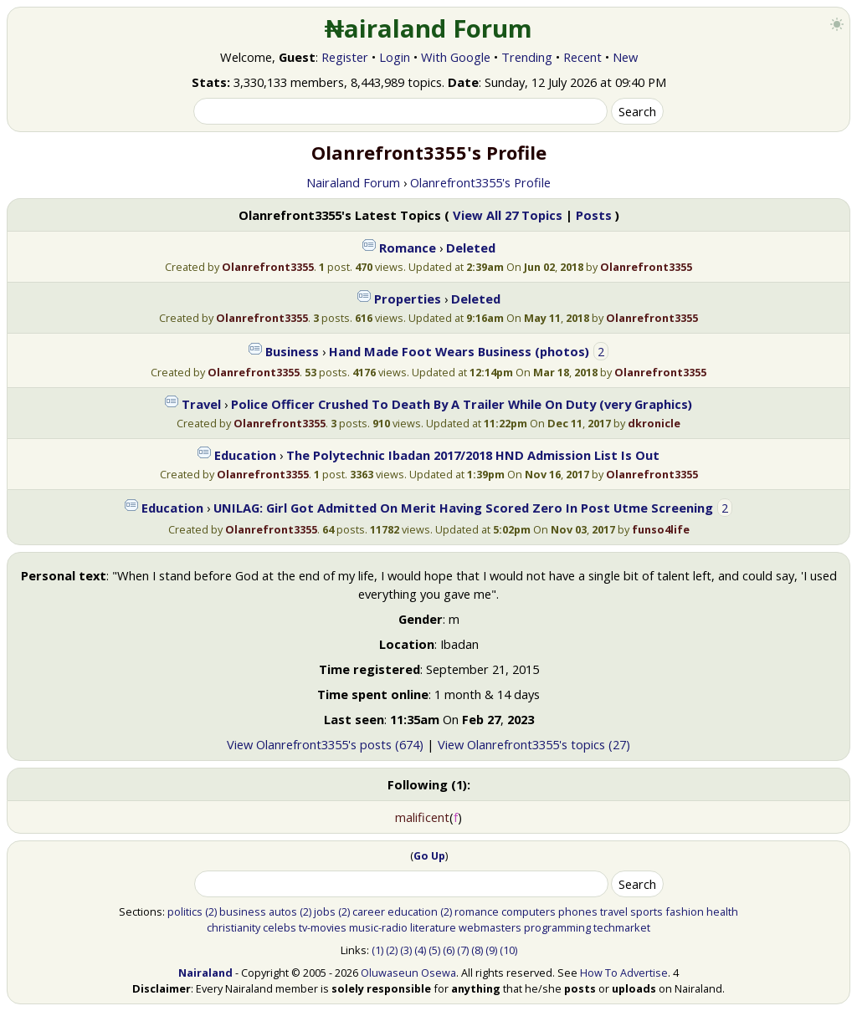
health (722, 911)
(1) (377, 949)
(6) (448, 949)
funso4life (661, 529)
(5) (434, 949)
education (412, 911)
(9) (491, 949)
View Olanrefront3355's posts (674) (325, 744)
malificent (422, 817)
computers (528, 911)
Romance (407, 247)
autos (283, 911)
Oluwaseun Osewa (408, 972)
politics (185, 911)
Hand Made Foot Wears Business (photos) (459, 351)
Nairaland (205, 972)
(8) (477, 949)
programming (557, 927)
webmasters (490, 927)
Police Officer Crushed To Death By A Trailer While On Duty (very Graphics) (461, 404)
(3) (406, 949)
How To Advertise (624, 972)
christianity (233, 927)
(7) (463, 949)
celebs (279, 927)
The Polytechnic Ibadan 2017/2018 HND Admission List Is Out (472, 455)
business (242, 911)
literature (433, 927)
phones (578, 911)
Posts (594, 215)
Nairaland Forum (353, 182)
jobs (325, 911)
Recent (582, 57)
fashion (684, 911)
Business (292, 351)
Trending (526, 57)
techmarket (621, 927)
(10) (508, 949)
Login (394, 57)
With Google (455, 57)
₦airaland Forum (429, 28)
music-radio (378, 927)
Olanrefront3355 (268, 266)
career (368, 911)
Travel (201, 404)
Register (344, 57)
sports (646, 911)
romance (476, 911)
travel (614, 911)
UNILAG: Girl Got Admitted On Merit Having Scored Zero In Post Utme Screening (463, 507)
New (625, 57)
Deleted (470, 247)
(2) (211, 911)
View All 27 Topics (507, 215)
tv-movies (322, 927)
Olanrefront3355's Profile (480, 182)
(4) (420, 949)
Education (245, 455)
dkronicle (654, 423)
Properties (407, 298)
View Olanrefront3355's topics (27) (534, 744)
